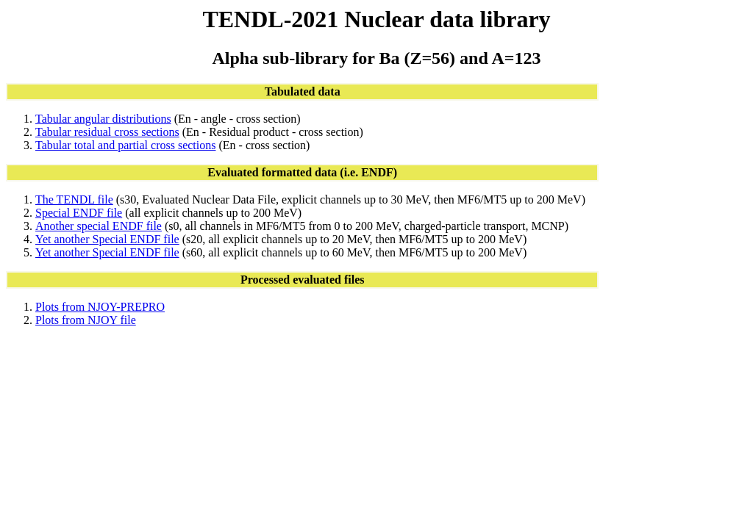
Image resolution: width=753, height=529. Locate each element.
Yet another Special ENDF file (107, 239)
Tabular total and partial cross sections (125, 145)
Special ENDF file (78, 212)
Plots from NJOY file (85, 320)
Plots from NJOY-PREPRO (100, 307)
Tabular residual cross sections (107, 132)
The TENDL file (74, 199)
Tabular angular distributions (103, 118)
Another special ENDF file (98, 226)
